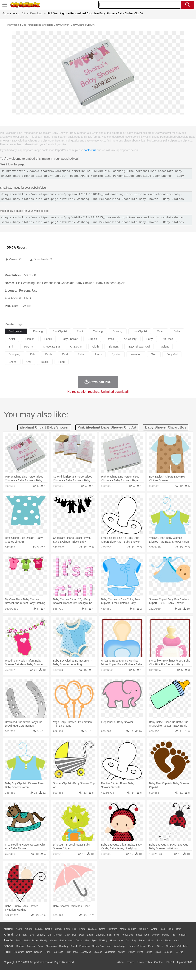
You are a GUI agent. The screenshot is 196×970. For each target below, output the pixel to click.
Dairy (29, 952)
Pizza (140, 952)
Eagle (90, 934)
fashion (29, 338)
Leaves (38, 929)
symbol (116, 354)
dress (110, 338)
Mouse (165, 934)
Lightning (112, 929)
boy (134, 940)
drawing (117, 331)
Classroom (51, 946)
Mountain (143, 929)
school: (9, 946)
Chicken (58, 934)
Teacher (31, 946)
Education (84, 946)
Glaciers (92, 929)
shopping (14, 354)
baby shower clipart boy (165, 427)
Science (141, 946)
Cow (67, 934)
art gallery (130, 338)
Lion (147, 934)
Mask (19, 940)
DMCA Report (16, 247)
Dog (74, 934)
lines (98, 354)
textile (45, 361)
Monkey (155, 934)
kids (32, 354)
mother (53, 940)
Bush (162, 929)
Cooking (168, 952)
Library (131, 946)
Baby (26, 940)
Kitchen (121, 952)
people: (9, 940)
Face (159, 940)
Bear (24, 934)
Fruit (68, 952)
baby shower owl (139, 346)
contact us (90, 150)
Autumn (28, 929)
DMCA (170, 962)
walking (103, 940)
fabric (81, 354)
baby (177, 331)
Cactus (48, 929)
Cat (49, 934)
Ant (18, 934)
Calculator (182, 946)
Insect (139, 934)
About (120, 962)
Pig (173, 934)
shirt (11, 346)
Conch (58, 929)
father (142, 940)
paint (80, 331)
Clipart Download (32, 13)
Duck (81, 934)
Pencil (73, 946)
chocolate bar (51, 346)
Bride (35, 940)
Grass (102, 929)
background (16, 331)
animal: (9, 934)
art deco (168, 338)
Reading (63, 946)
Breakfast (19, 952)
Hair (121, 940)
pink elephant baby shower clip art (107, 427)
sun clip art (60, 331)
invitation (136, 354)
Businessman (66, 940)
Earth (67, 929)
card (65, 354)
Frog (116, 934)
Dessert (38, 952)
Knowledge (119, 946)
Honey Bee (127, 934)
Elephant (100, 934)
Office (160, 946)
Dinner (131, 952)
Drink (47, 952)
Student (20, 946)
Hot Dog (179, 952)
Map (109, 946)
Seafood (98, 952)
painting (38, 331)
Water (154, 929)
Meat (75, 952)
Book (40, 946)
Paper (151, 946)
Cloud (170, 929)
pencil (48, 338)
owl (28, 361)
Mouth (151, 940)
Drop (178, 929)
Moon (123, 929)
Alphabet (170, 946)
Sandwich (86, 952)
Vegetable (110, 952)
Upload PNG (184, 962)
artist (12, 338)
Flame (82, 929)
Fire (74, 929)
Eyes (94, 940)
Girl (127, 940)
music (160, 331)
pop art (28, 346)
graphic (92, 338)
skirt (154, 354)
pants (48, 354)
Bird (32, 934)
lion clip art (139, 331)
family (43, 940)
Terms (131, 962)
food (62, 361)
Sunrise (132, 929)
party (149, 338)
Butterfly (41, 934)
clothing (98, 331)
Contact (158, 962)
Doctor (79, 940)
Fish (109, 934)
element (113, 346)
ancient (164, 346)
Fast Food (58, 952)
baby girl (172, 354)
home (113, 940)
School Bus (98, 946)
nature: (8, 928)
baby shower (70, 338)
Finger (168, 940)
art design (76, 346)
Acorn (19, 929)
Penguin (182, 934)
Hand (176, 940)
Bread (158, 952)
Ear (87, 940)
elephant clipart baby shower (44, 427)
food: (7, 951)
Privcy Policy (144, 962)
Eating (149, 952)
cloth (95, 346)
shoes (12, 361)
